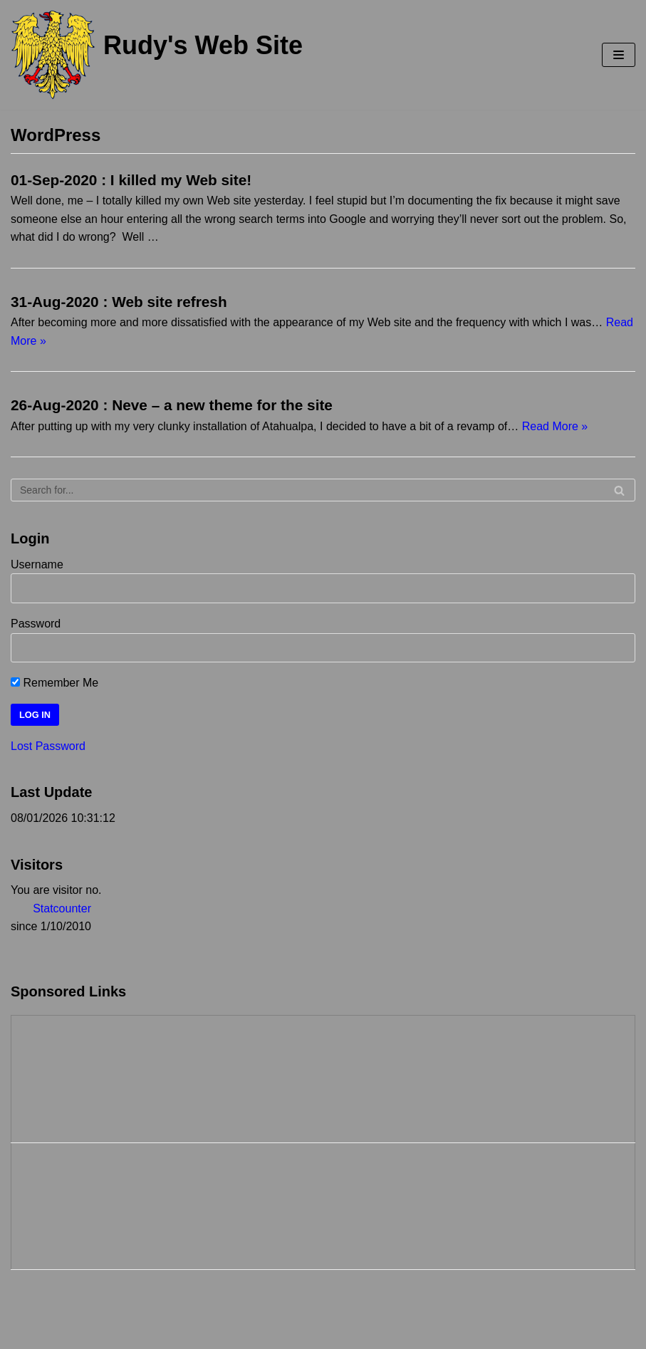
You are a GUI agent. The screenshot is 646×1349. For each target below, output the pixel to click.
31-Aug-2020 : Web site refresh (119, 301)
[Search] (323, 490)
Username (37, 564)
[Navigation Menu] (618, 55)
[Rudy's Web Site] (157, 55)
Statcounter (62, 908)
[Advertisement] (83, 1076)
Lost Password (48, 746)
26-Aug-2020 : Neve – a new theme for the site (172, 405)
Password (36, 624)
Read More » (555, 426)
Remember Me (54, 683)
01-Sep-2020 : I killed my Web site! (131, 180)
